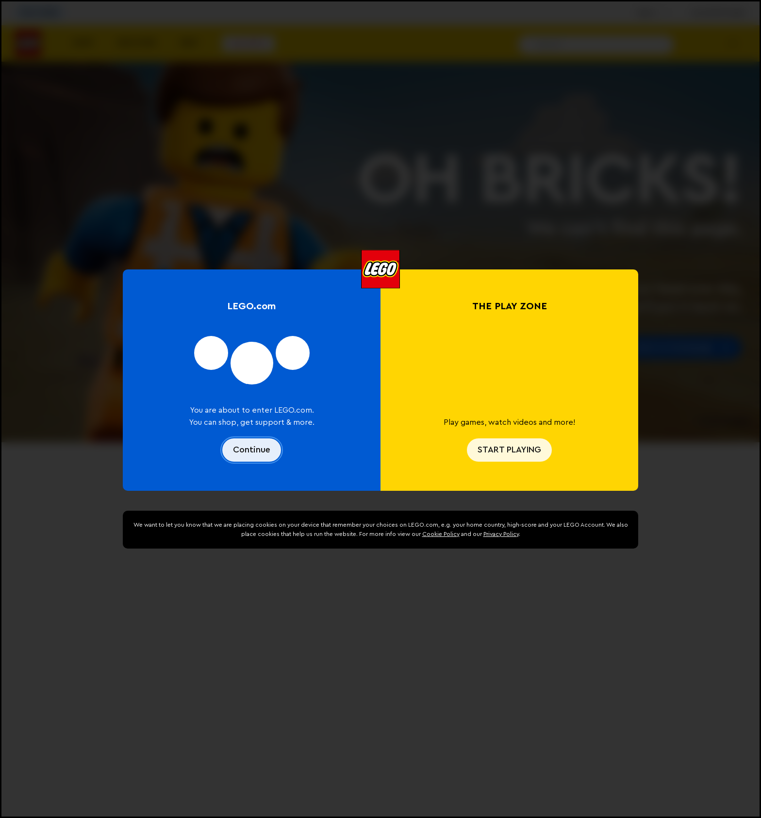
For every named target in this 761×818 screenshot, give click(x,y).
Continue (251, 449)
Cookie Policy (441, 534)
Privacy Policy (501, 534)
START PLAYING (509, 449)
